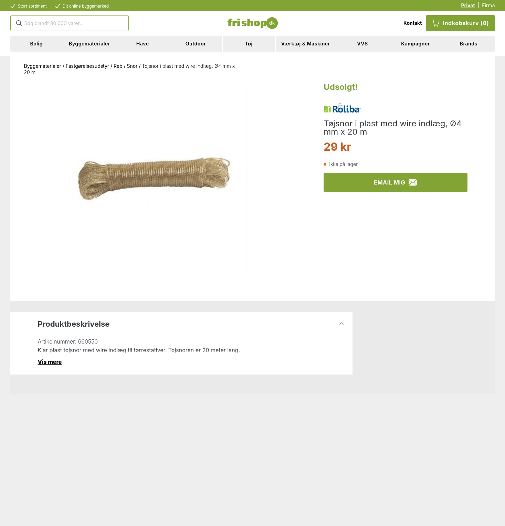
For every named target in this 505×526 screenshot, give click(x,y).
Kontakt (412, 23)
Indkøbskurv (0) (460, 23)
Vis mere (50, 361)
